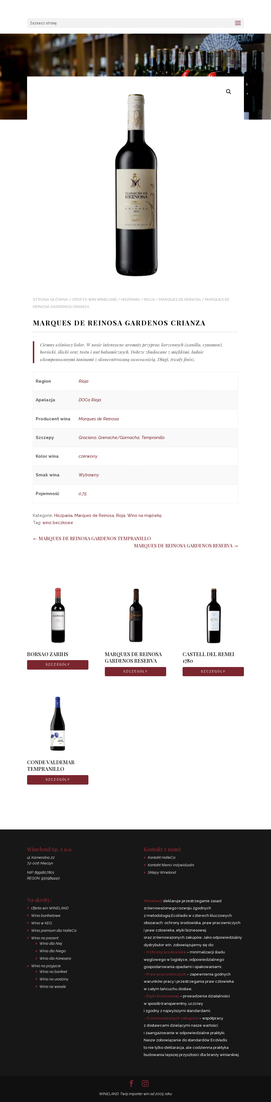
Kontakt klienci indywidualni (171, 865)
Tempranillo (153, 437)
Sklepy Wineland (162, 872)
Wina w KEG (41, 923)
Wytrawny (89, 475)
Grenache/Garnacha (118, 437)
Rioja (149, 299)
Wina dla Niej (50, 943)
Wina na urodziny (53, 979)
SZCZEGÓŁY (58, 664)
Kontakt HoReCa (161, 857)
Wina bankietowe (45, 915)
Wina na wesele (52, 986)
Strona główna (50, 299)
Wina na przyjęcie (46, 966)
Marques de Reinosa (180, 299)
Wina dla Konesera (55, 958)
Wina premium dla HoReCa (54, 930)
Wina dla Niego (52, 951)
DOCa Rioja (90, 400)
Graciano (87, 437)
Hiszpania (130, 299)
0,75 (83, 493)
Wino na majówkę (144, 515)
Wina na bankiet (53, 971)
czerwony (88, 456)
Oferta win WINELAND (94, 299)
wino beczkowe (57, 522)
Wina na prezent (44, 938)
